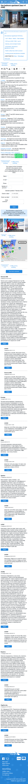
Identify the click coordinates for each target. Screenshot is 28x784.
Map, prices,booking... (13, 64)
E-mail (5, 179)
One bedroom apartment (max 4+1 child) (13, 6)
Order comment (5, 200)
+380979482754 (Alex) (7, 155)
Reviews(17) (5, 266)
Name (5, 176)
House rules (5, 765)
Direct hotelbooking (5, 162)
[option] (14, 18)
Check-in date (6, 193)
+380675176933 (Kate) (7, 157)
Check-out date (5, 197)
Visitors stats (5, 771)
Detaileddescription (5, 64)
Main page (5, 761)
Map (4, 235)
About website (6, 763)
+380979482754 (9, 56)
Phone (5, 183)
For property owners (7, 773)
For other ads (5, 775)
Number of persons (4, 187)
